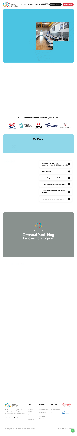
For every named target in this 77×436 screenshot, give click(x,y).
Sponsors (30, 414)
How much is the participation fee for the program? (53, 191)
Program (29, 4)
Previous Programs (40, 4)
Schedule (41, 407)
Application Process (44, 409)
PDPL (48, 4)
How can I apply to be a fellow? (51, 178)
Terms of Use (68, 428)
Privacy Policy (60, 428)
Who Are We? (31, 407)
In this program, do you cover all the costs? (54, 184)
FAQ (29, 416)
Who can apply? (46, 171)
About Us (22, 4)
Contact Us (53, 407)
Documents (31, 419)
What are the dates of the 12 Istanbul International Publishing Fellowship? (55, 164)
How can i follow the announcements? (53, 199)
